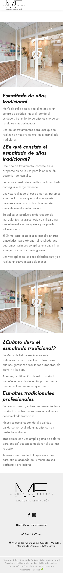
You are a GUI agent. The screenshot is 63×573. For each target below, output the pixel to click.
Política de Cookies (48, 563)
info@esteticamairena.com (33, 525)
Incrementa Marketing (31, 569)
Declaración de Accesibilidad (23, 566)
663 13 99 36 (33, 534)
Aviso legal (10, 563)
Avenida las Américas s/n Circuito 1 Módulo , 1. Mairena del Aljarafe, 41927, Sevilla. (36, 544)
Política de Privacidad (27, 563)
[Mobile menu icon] (57, 5)
